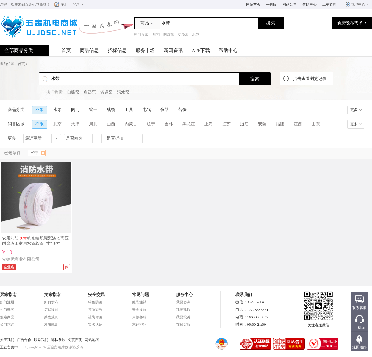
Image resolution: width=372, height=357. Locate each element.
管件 (93, 109)
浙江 (244, 124)
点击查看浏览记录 (309, 78)
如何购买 (7, 310)
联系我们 (41, 340)
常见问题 (140, 294)
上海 (208, 124)
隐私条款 (58, 340)
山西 (111, 124)
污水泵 (123, 92)
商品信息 (89, 50)
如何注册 (7, 302)
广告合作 (24, 340)
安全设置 (139, 310)
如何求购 (7, 324)
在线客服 (183, 324)
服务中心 (184, 294)
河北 (93, 124)
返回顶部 (359, 347)
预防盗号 (95, 310)
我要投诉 (183, 317)
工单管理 (329, 4)
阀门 (75, 109)
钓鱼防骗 (95, 302)
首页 (66, 50)
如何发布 (51, 302)
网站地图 (92, 340)
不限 (39, 109)
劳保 (182, 109)
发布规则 (51, 324)
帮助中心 (309, 4)
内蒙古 (131, 124)
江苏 (226, 124)
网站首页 (253, 4)
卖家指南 (52, 294)
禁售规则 (51, 317)
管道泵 (106, 92)
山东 (316, 124)
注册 (64, 4)
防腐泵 (168, 34)
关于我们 (7, 340)
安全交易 (96, 294)
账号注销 (139, 302)
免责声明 (75, 340)
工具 (129, 109)
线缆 (111, 109)
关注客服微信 (318, 323)
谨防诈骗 (95, 317)
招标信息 (117, 50)
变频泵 (183, 34)
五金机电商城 (35, 4)
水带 (195, 34)
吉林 (169, 124)
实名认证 (95, 324)
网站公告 (289, 4)
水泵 (57, 109)
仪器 (164, 109)
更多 (353, 110)
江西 (298, 124)
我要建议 (183, 310)
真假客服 (139, 317)
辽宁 (151, 124)
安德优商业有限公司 (21, 259)
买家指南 (8, 294)
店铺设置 (51, 310)
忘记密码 (139, 324)
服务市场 (145, 50)
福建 (280, 124)
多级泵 (90, 92)
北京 (57, 124)
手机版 (271, 4)
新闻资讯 (173, 50)
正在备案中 (9, 347)
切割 (156, 34)
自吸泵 (73, 92)
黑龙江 (188, 124)
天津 (75, 124)
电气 (147, 109)
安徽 (262, 124)
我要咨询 (183, 302)
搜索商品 (7, 317)
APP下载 (201, 50)
